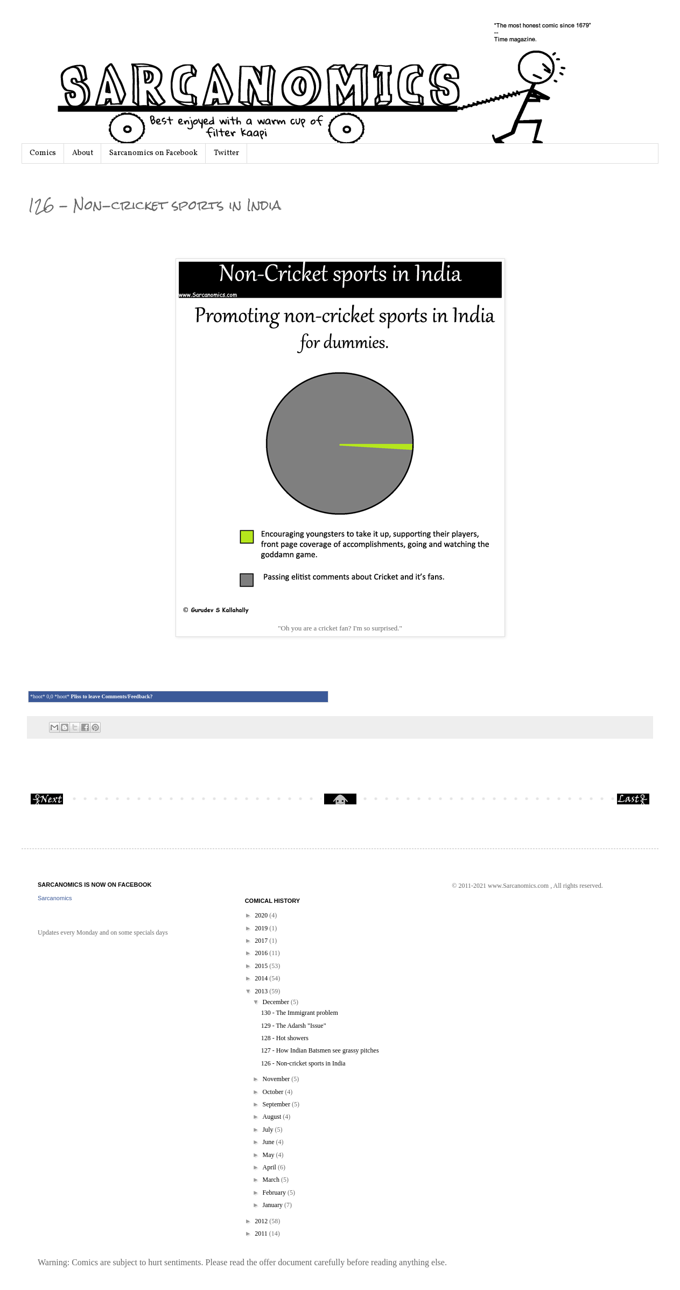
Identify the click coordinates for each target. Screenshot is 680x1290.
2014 (262, 978)
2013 (262, 991)
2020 (262, 915)
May (269, 1155)
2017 (262, 940)
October (274, 1092)
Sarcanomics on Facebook (153, 153)
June (269, 1142)
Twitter (226, 153)
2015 (262, 966)
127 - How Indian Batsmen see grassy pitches (320, 1050)
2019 (262, 928)
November (277, 1079)
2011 (262, 1233)
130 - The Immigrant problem (299, 1012)
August (273, 1116)
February (275, 1192)
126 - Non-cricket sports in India (303, 1063)
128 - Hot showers (285, 1038)
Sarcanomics (55, 898)
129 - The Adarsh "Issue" (293, 1025)
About (82, 153)
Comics (43, 153)
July (269, 1129)
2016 (262, 953)
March (272, 1179)
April (270, 1167)
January (273, 1205)
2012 (262, 1221)
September (277, 1104)
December (277, 1002)
